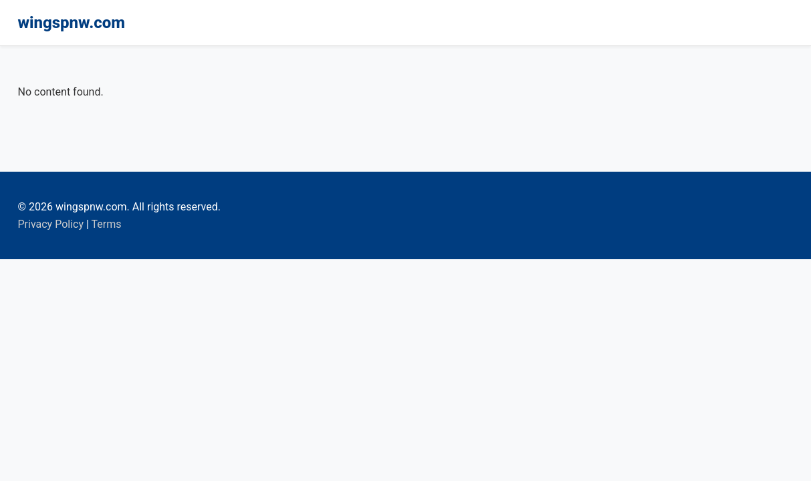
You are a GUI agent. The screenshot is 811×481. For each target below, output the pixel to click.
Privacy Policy (51, 224)
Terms (107, 224)
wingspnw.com (72, 22)
